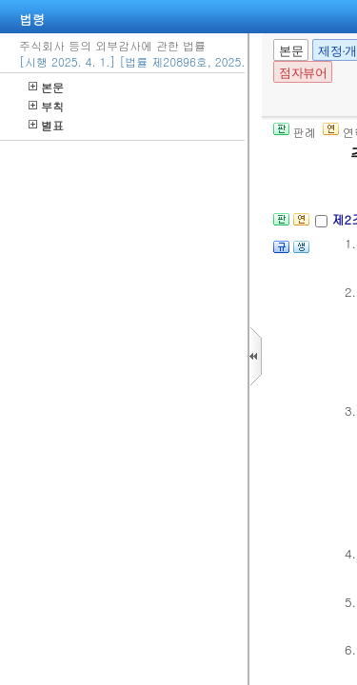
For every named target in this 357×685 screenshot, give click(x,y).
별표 (46, 125)
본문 (46, 87)
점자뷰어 (303, 73)
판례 (294, 132)
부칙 (46, 106)
